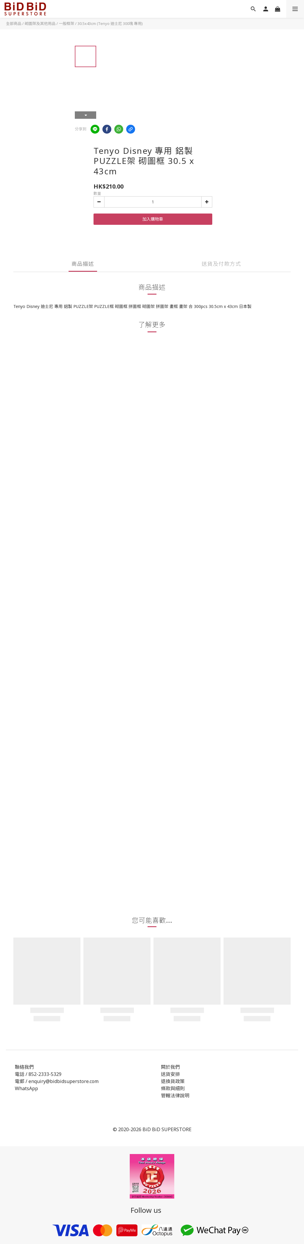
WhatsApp (26, 1088)
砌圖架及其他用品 (40, 23)
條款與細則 (173, 1088)
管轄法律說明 (175, 1095)
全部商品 (13, 23)
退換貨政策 (173, 1081)
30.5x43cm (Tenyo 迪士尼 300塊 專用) (110, 23)
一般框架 (66, 23)
